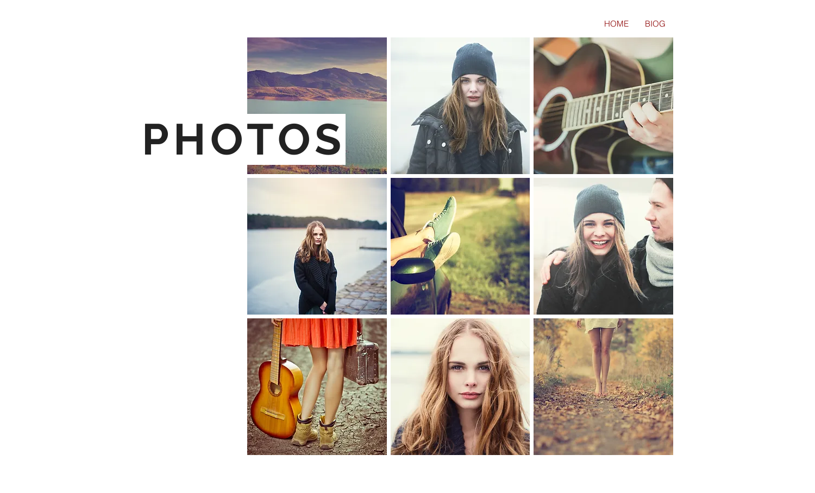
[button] (317, 105)
